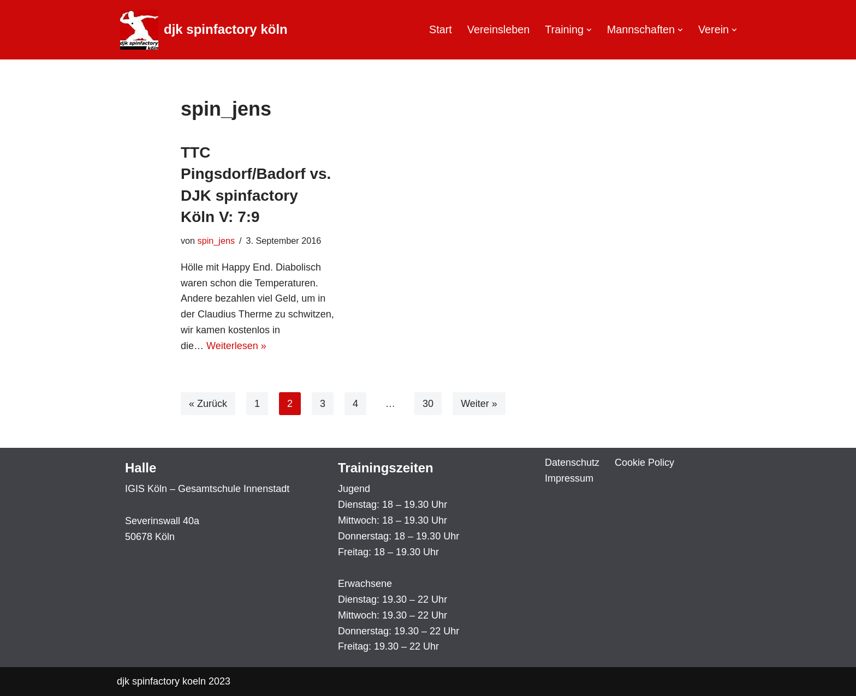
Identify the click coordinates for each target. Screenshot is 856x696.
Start (440, 29)
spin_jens (216, 240)
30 (428, 403)
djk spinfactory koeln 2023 (173, 681)
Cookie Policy (644, 462)
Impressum (569, 478)
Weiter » (479, 403)
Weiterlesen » (236, 345)
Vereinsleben (498, 29)
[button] (589, 30)
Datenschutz (572, 462)
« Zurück (208, 403)
